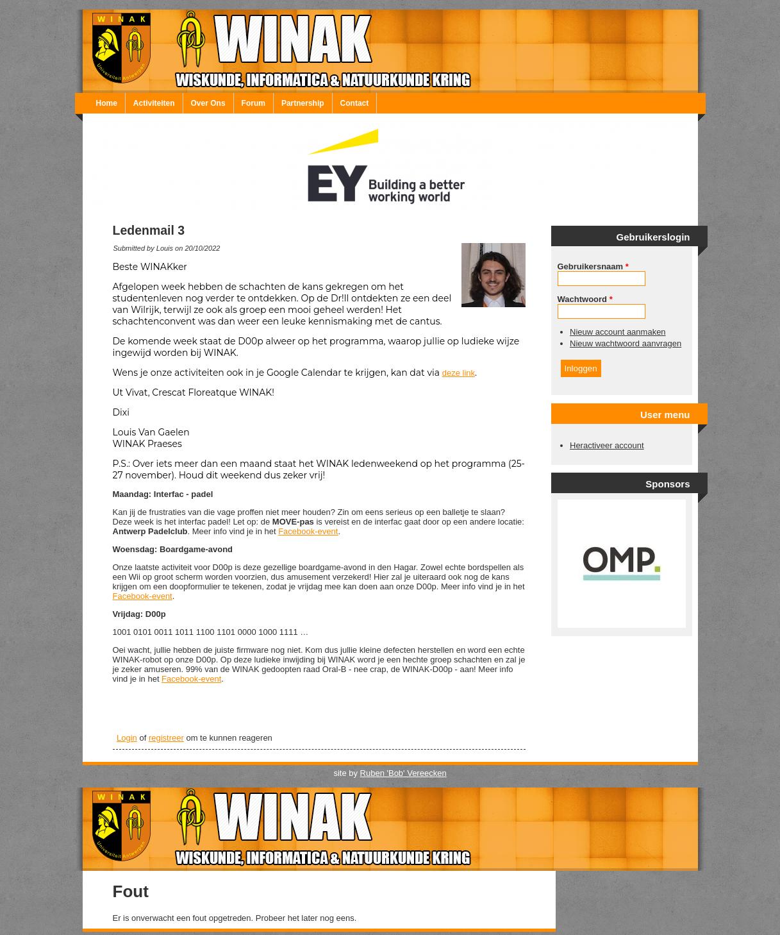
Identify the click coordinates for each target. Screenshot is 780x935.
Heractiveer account (607, 445)
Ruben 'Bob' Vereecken (403, 773)
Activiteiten (154, 103)
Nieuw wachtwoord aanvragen (625, 343)
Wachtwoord (585, 299)
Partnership (302, 103)
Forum (253, 103)
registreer (166, 738)
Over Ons (208, 103)
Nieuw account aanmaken (618, 332)
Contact (354, 103)
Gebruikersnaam (593, 266)
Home (106, 103)
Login (127, 738)
